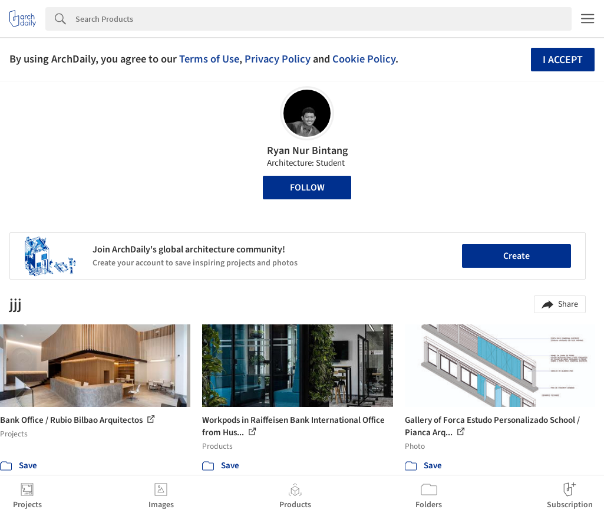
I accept (563, 59)
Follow (307, 187)
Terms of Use (209, 59)
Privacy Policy (278, 59)
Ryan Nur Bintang (307, 150)
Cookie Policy (363, 59)
